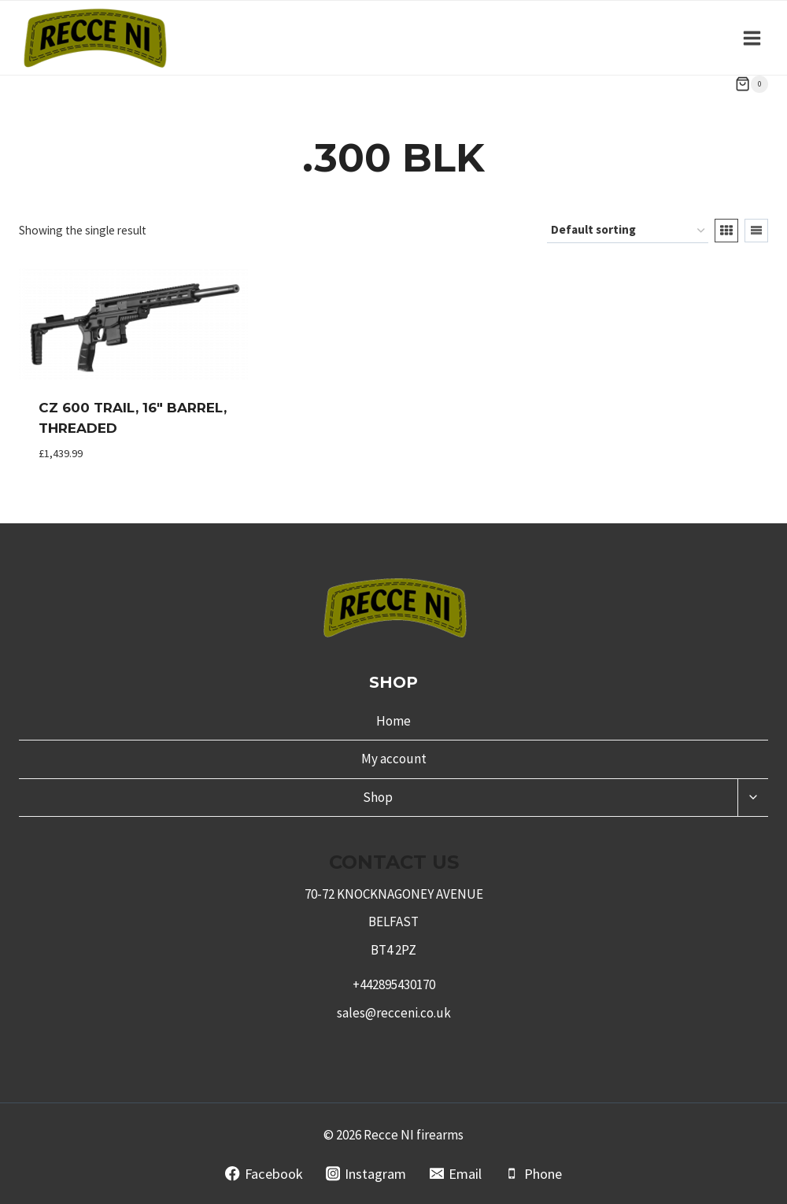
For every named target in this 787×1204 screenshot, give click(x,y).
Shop (378, 797)
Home (393, 720)
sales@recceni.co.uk (394, 1012)
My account (394, 758)
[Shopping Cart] (751, 84)
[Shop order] (627, 230)
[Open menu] (751, 38)
